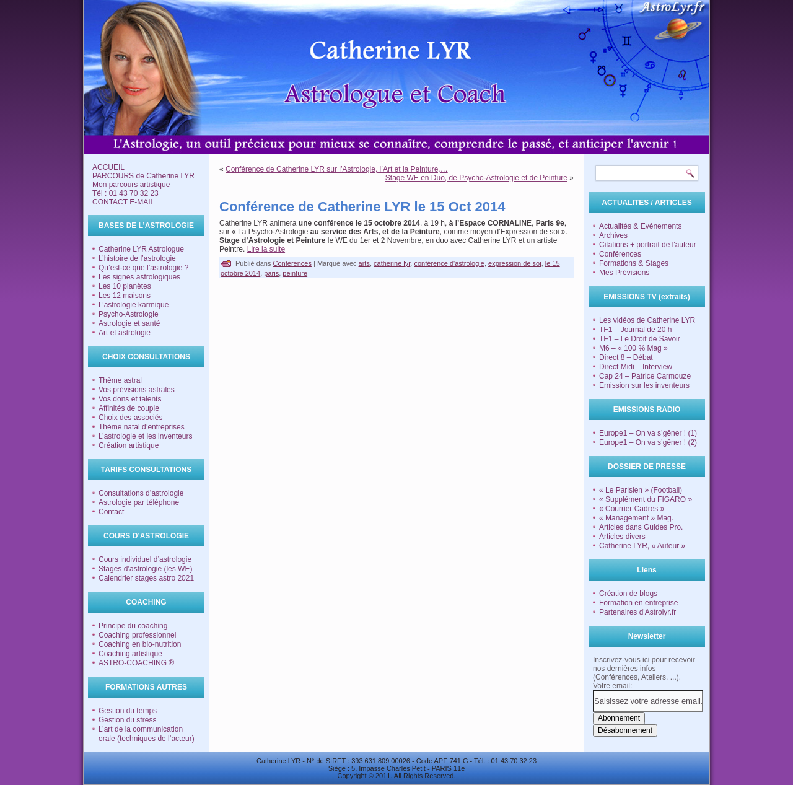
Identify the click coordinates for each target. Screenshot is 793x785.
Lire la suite (266, 249)
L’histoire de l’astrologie (137, 258)
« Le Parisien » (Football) (640, 490)
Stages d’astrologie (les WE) (145, 568)
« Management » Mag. (636, 518)
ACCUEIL (108, 167)
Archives (613, 235)
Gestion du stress (127, 720)
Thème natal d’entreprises (142, 427)
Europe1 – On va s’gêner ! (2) (648, 442)
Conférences (292, 263)
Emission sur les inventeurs (644, 385)
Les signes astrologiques (139, 277)
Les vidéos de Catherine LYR (647, 320)
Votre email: (612, 686)
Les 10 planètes (125, 286)
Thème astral (120, 380)
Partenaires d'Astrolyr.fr (637, 612)
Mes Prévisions (624, 272)
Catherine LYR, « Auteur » (642, 546)
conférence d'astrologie (449, 263)
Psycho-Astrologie (129, 314)
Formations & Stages (633, 263)
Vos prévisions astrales (137, 389)
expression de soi (514, 263)
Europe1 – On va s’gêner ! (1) (648, 433)
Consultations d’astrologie (141, 493)
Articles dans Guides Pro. (641, 527)
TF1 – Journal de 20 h (635, 329)
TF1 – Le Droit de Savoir (639, 339)
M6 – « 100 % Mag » (633, 348)
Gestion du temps (128, 710)
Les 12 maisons (125, 295)
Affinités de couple (129, 408)
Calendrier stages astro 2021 (146, 578)
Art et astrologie (125, 332)
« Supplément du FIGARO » (645, 499)
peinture (295, 273)
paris (271, 273)
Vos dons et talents (130, 399)
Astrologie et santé (129, 323)
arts (364, 263)
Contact (111, 511)
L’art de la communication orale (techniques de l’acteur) (147, 734)
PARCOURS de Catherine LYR (143, 176)
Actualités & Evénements (640, 226)
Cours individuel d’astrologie (145, 559)
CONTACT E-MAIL (123, 202)
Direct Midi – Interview (635, 366)
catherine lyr (392, 263)
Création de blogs (628, 593)
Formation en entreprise (638, 603)
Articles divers (622, 536)
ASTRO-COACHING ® (136, 663)
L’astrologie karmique (134, 304)
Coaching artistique (130, 653)
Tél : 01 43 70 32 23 (125, 193)
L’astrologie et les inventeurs (145, 436)
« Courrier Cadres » (631, 508)
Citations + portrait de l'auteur (647, 244)
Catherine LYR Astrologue (141, 249)
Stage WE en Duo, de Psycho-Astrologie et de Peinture (476, 177)
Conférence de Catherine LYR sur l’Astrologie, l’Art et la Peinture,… (337, 169)
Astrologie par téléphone (139, 502)
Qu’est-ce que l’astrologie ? (143, 267)
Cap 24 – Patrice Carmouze (645, 376)
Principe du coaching (133, 625)
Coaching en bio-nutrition (140, 644)
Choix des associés (130, 417)
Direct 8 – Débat (626, 357)
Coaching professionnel (137, 635)
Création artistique (129, 445)
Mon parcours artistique (131, 184)
